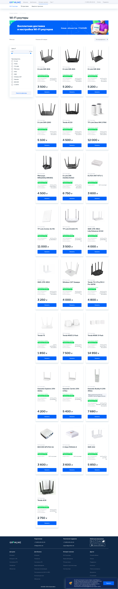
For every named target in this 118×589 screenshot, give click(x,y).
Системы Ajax (67, 569)
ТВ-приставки (25, 6)
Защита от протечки (37, 6)
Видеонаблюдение (39, 565)
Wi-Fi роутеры (14, 6)
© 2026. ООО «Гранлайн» (48, 586)
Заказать (47, 92)
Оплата (99, 2)
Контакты (92, 565)
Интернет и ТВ (13, 558)
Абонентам (12, 569)
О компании (93, 575)
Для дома (25, 2)
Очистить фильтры (21, 93)
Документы (93, 572)
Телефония (12, 565)
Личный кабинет (94, 555)
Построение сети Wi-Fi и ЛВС (42, 572)
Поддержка (105, 2)
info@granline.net (38, 545)
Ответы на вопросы (95, 569)
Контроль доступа (39, 575)
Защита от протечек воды (70, 565)
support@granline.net (68, 545)
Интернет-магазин (43, 2)
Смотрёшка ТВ (14, 562)
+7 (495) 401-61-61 (39, 542)
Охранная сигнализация (40, 569)
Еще (51, 2)
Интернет (12, 555)
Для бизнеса (33, 2)
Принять (108, 583)
